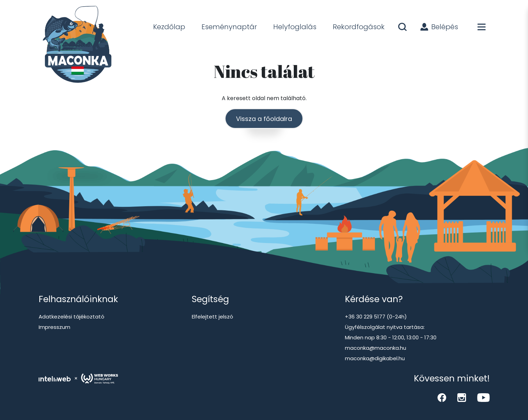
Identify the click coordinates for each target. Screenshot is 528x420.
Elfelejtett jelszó (212, 316)
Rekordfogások (359, 27)
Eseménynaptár (229, 27)
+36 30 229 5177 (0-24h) (376, 316)
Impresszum (54, 327)
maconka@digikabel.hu (375, 358)
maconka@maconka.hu (375, 348)
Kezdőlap (169, 27)
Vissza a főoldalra (264, 118)
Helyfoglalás (294, 27)
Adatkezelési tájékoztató (71, 316)
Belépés (439, 27)
